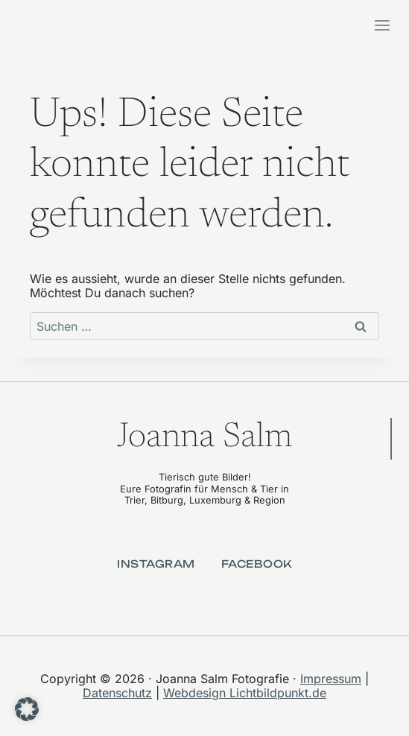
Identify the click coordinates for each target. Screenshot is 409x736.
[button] (27, 709)
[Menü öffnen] (382, 25)
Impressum (330, 678)
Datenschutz (117, 692)
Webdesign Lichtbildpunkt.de (244, 692)
